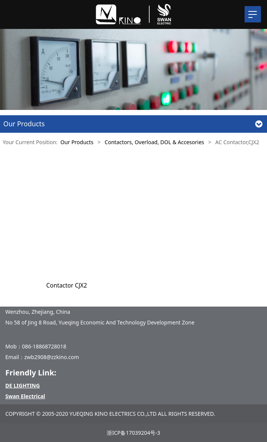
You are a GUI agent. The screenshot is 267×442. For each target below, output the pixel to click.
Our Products (76, 142)
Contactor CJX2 (66, 285)
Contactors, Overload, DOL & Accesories (154, 142)
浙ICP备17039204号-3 (133, 432)
